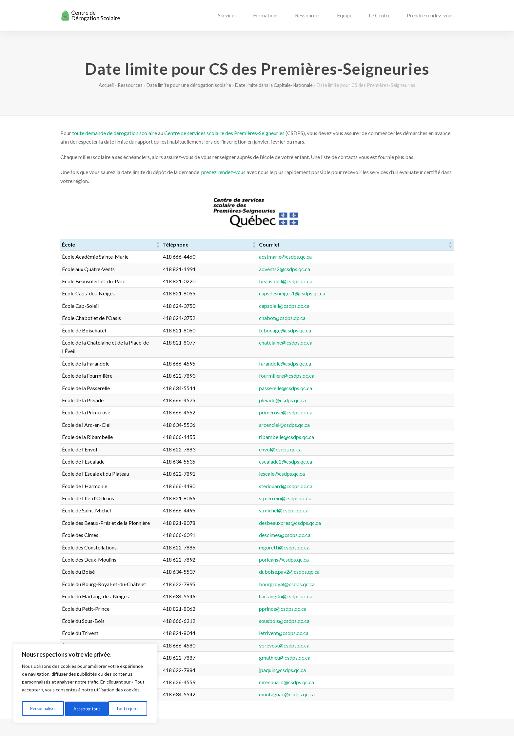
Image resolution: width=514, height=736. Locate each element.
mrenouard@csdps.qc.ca (353, 673)
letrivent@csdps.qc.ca (350, 624)
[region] (85, 684)
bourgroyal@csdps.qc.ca (353, 575)
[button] (254, 245)
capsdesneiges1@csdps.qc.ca (359, 293)
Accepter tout (127, 708)
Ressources (130, 85)
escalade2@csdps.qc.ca (352, 453)
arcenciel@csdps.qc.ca (351, 416)
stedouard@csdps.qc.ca (352, 477)
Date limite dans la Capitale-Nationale (274, 85)
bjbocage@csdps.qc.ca (352, 330)
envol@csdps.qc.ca (347, 440)
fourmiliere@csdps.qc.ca (353, 367)
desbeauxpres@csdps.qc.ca (356, 514)
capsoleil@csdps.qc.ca (351, 306)
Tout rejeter (84, 708)
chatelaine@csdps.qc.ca (352, 342)
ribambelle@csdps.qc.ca (353, 428)
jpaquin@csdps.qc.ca (349, 661)
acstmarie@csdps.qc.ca (352, 256)
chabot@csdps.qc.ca (349, 318)
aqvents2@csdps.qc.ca (351, 269)
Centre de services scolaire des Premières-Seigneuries (224, 133)
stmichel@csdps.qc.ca (350, 502)
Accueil (106, 85)
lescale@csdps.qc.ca (348, 465)
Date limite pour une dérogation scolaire (189, 85)
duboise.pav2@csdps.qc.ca (356, 563)
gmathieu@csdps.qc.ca (351, 649)
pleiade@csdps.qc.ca (349, 391)
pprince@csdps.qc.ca (349, 600)
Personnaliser (43, 708)
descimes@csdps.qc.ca (351, 526)
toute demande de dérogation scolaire (114, 133)
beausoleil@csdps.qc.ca (352, 281)
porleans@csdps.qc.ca (350, 551)
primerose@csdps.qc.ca (352, 404)
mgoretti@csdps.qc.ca (351, 538)
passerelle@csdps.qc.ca (352, 379)
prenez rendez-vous (223, 172)
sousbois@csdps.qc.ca (351, 612)
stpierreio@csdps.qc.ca (352, 490)
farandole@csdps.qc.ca (352, 354)
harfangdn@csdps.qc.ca (352, 588)
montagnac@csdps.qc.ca (353, 686)
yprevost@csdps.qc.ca (351, 636)
